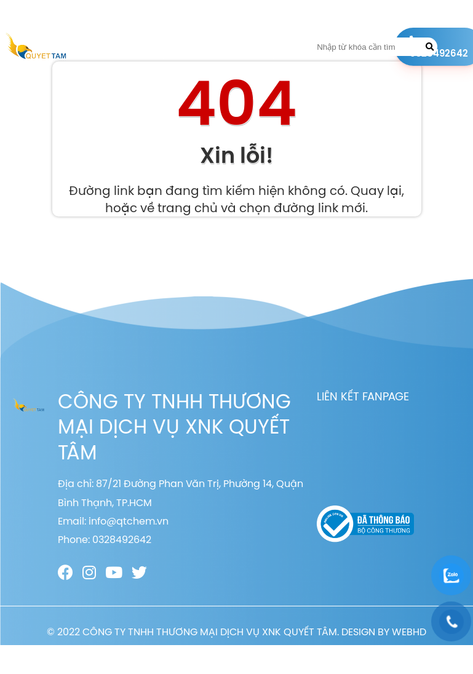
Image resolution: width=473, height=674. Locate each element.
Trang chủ (114, 47)
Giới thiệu (159, 47)
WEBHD (409, 631)
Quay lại (376, 190)
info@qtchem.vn (129, 521)
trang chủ (187, 207)
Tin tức (239, 47)
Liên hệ (273, 47)
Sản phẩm (201, 47)
